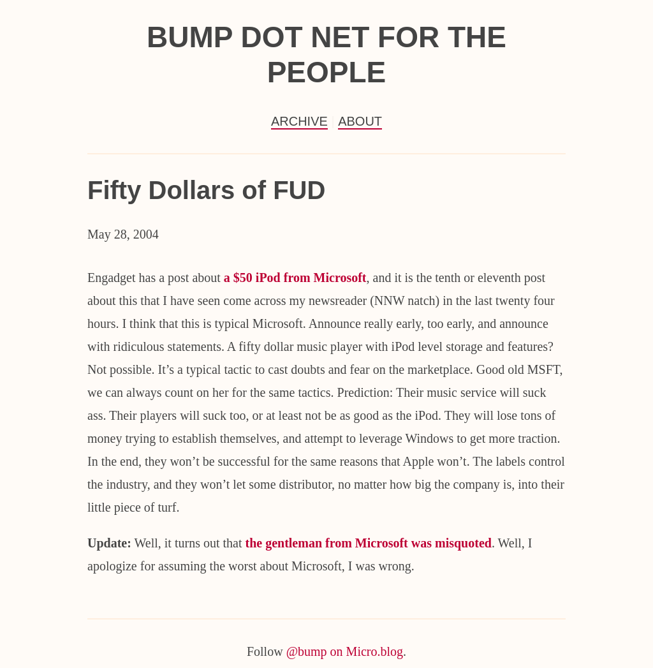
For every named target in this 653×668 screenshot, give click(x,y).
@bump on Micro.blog (344, 651)
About (360, 121)
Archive (299, 121)
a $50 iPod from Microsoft (295, 278)
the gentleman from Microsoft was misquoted (368, 543)
